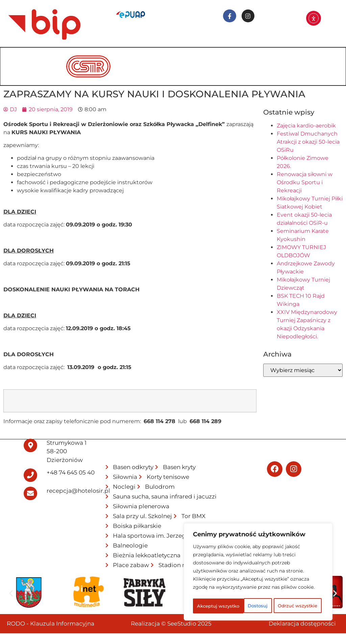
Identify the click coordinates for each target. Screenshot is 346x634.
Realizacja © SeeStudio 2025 (171, 624)
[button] (11, 594)
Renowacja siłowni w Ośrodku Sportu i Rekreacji (304, 183)
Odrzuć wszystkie (284, 591)
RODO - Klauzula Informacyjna (50, 624)
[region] (258, 565)
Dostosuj (218, 591)
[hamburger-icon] (330, 57)
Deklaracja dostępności (302, 624)
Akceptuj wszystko (258, 606)
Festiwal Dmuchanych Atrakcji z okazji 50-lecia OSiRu (308, 142)
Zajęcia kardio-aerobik (306, 126)
